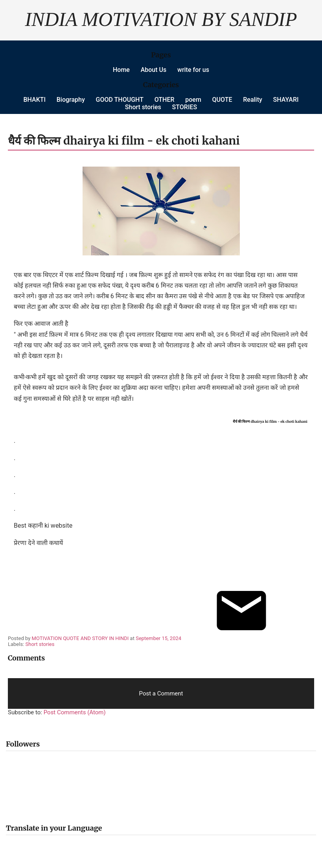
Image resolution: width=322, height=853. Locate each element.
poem (193, 99)
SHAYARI (286, 99)
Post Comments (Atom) (75, 712)
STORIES (184, 107)
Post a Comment (161, 693)
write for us (193, 69)
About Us (154, 69)
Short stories (143, 107)
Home (121, 69)
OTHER (165, 99)
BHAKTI (34, 99)
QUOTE (222, 99)
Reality (252, 99)
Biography (71, 99)
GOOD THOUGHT (120, 99)
